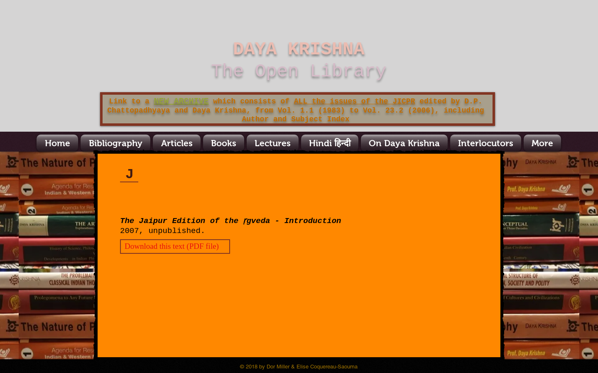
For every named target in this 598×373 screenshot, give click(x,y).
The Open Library (298, 71)
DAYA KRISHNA (299, 49)
